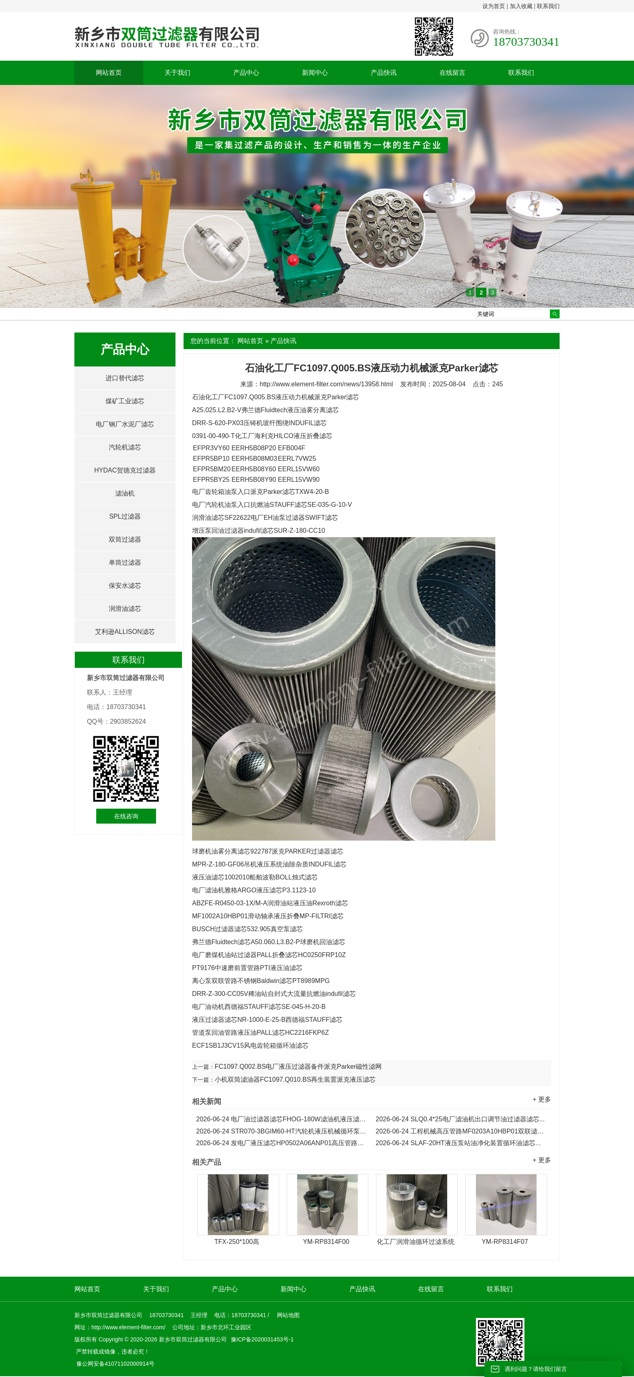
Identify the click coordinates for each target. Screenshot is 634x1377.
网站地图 (288, 1315)
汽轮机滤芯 (125, 447)
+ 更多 (542, 1099)
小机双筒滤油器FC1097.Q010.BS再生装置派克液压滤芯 (295, 1079)
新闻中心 (315, 72)
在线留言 (452, 72)
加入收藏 (521, 6)
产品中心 (246, 72)
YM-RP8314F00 (326, 1241)
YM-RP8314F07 (505, 1241)
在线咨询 (126, 816)
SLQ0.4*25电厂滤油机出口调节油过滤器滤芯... (460, 1119)
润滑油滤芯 (125, 608)
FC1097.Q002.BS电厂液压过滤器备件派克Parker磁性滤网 (298, 1066)
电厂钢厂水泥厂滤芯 (125, 424)
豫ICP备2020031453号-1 (261, 1339)
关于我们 (177, 72)
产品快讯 (384, 72)
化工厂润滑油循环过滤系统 (415, 1241)
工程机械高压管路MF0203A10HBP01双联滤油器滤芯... (461, 1131)
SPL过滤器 (125, 516)
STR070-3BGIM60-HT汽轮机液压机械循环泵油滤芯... (282, 1131)
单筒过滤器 (125, 562)
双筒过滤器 (125, 539)
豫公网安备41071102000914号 (115, 1363)
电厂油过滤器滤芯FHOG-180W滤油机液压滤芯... (282, 1119)
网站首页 (109, 72)
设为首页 (493, 6)
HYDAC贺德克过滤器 (125, 470)
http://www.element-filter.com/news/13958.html (326, 384)
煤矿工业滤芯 (125, 401)
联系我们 (548, 6)
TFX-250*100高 (236, 1241)
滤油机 (125, 493)
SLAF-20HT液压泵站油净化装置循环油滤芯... (458, 1143)
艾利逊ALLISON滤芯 (125, 631)
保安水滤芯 (125, 585)
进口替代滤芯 (125, 378)
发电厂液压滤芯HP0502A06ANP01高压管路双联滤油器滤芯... (282, 1143)
